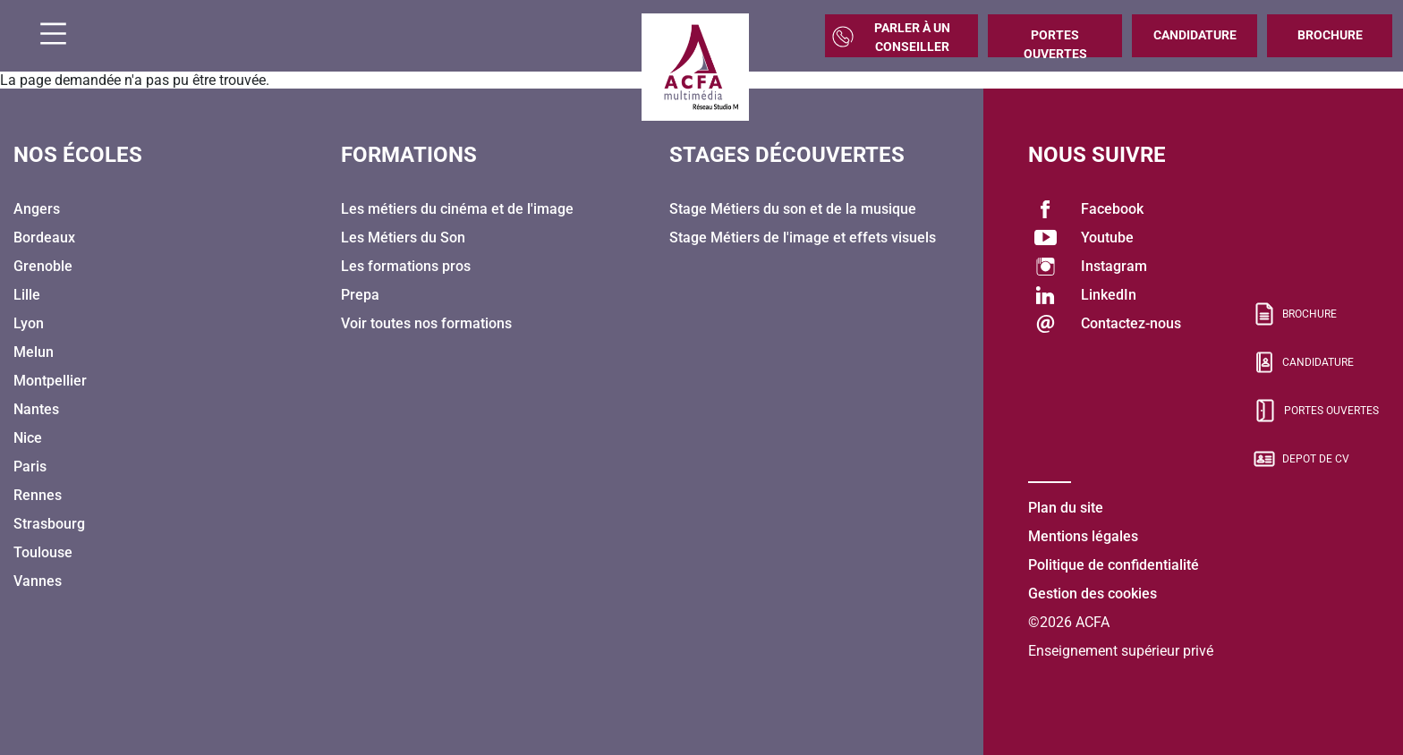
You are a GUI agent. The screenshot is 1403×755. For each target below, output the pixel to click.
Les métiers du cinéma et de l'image (457, 208)
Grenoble (42, 266)
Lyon (28, 323)
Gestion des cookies (1092, 593)
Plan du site (1065, 507)
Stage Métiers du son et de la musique (792, 208)
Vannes (37, 581)
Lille (26, 294)
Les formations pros (406, 266)
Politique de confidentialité (1113, 564)
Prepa (360, 294)
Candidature (1195, 35)
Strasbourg (49, 523)
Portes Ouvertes (1055, 42)
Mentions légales (1083, 536)
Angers (36, 208)
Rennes (37, 495)
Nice (27, 437)
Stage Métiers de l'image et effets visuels (802, 237)
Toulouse (42, 552)
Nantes (36, 409)
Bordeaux (44, 237)
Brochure (1330, 35)
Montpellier (50, 380)
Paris (30, 466)
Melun (33, 352)
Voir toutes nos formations (426, 323)
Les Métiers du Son (403, 237)
